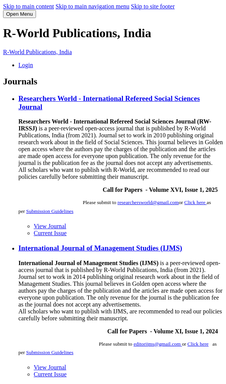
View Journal (50, 226)
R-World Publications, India (37, 52)
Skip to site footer (153, 6)
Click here (195, 202)
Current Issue (50, 233)
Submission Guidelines (49, 211)
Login (25, 65)
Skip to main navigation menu (92, 6)
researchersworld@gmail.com (148, 202)
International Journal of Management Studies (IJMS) (100, 248)
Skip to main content (28, 6)
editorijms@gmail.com (158, 344)
